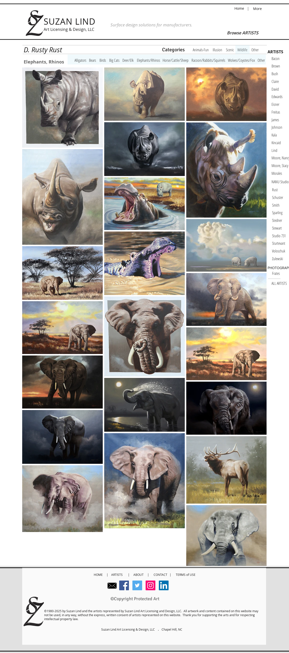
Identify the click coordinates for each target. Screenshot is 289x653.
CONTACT (162, 575)
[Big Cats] (114, 60)
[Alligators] (80, 60)
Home (239, 8)
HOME (98, 575)
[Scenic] (229, 50)
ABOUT (138, 575)
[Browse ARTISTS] (242, 33)
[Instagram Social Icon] (150, 585)
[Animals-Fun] (200, 50)
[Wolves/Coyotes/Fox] (241, 60)
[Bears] (92, 60)
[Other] (255, 50)
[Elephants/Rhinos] (148, 60)
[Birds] (102, 60)
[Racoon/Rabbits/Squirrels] (208, 60)
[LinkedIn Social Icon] (164, 585)
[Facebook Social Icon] (124, 585)
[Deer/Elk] (128, 60)
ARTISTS (117, 575)
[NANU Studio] (280, 182)
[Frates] (280, 273)
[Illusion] (217, 50)
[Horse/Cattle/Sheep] (176, 60)
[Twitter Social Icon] (137, 585)
